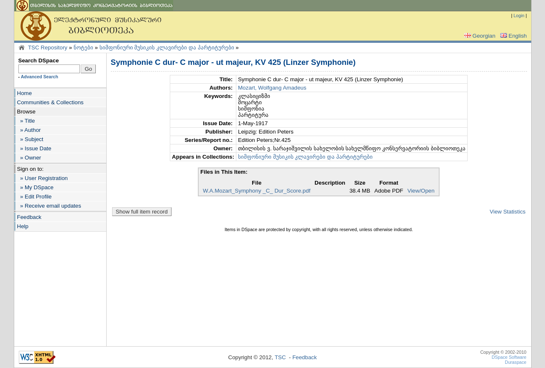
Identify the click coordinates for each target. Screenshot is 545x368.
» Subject (30, 139)
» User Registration (42, 178)
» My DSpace (35, 187)
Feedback (29, 217)
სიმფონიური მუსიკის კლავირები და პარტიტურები (167, 47)
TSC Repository (47, 47)
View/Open (421, 191)
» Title (26, 121)
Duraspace (516, 362)
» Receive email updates (49, 206)
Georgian (479, 36)
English (513, 36)
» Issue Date (34, 148)
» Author (29, 130)
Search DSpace (38, 60)
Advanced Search (39, 76)
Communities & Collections (50, 102)
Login (519, 15)
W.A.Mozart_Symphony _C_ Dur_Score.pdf (256, 191)
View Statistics (508, 211)
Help (22, 226)
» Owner (29, 157)
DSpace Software (509, 357)
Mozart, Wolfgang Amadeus (272, 88)
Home (24, 93)
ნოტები (83, 47)
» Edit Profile (34, 196)
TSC (280, 357)
